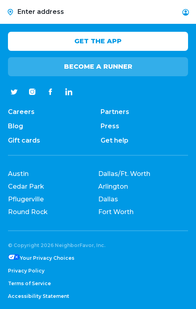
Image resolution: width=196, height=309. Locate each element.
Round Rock (28, 212)
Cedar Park (26, 186)
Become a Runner (98, 66)
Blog (15, 126)
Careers (21, 112)
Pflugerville (26, 199)
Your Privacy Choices (47, 258)
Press (110, 126)
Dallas (108, 199)
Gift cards (24, 140)
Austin (18, 174)
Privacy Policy (26, 271)
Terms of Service (29, 283)
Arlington (113, 186)
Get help (114, 140)
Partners (115, 112)
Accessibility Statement (38, 296)
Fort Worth (116, 212)
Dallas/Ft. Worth (124, 174)
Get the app (98, 41)
